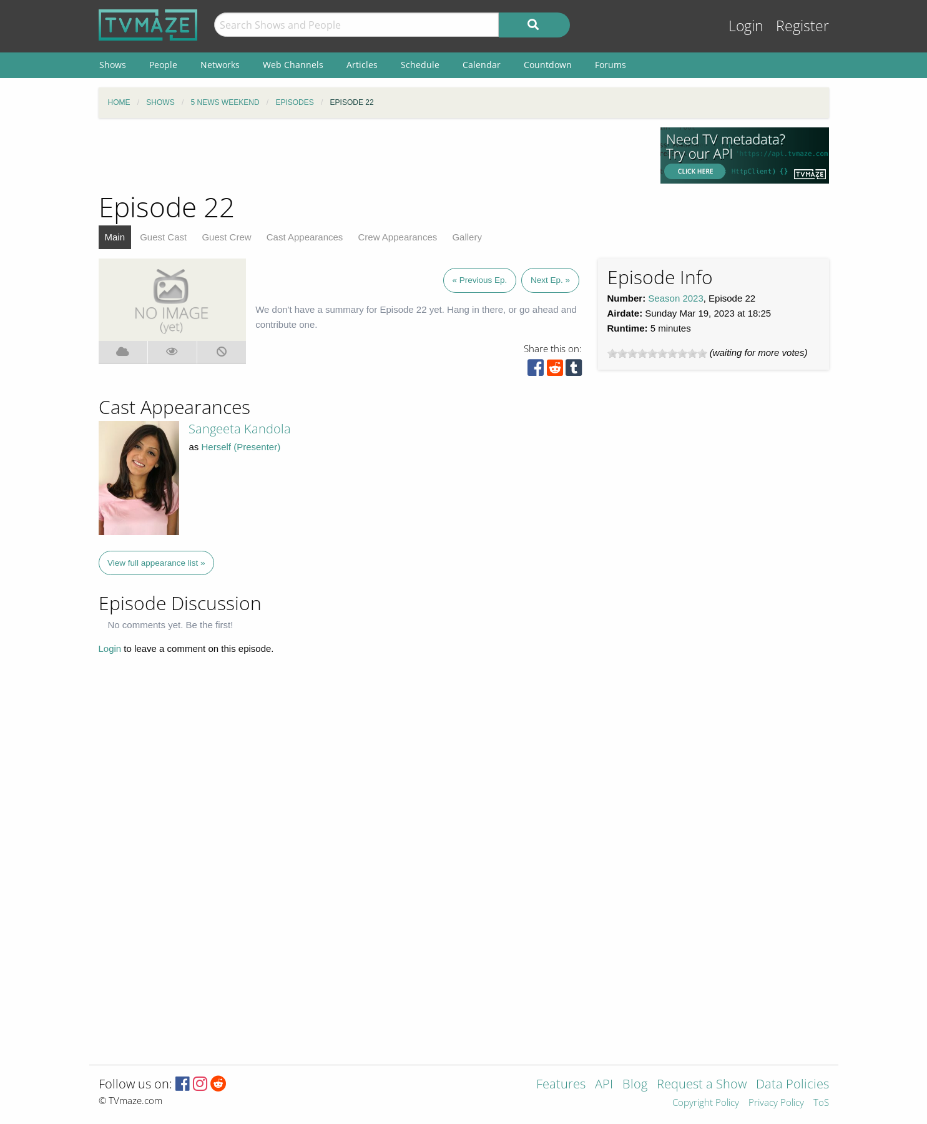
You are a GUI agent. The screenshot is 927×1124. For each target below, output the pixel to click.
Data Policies (792, 1085)
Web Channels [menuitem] (293, 65)
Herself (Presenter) (241, 446)
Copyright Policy (705, 1103)
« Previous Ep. (480, 280)
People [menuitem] (163, 65)
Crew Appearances (398, 237)
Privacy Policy (776, 1103)
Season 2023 (675, 298)
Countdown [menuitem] (548, 65)
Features (561, 1085)
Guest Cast (163, 237)
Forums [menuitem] (610, 65)
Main (115, 237)
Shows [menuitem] (112, 65)
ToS (821, 1103)
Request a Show (702, 1085)
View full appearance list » (156, 563)
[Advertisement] (370, 155)
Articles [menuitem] (362, 65)
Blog (634, 1085)
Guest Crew (226, 237)
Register (802, 26)
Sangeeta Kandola (240, 428)
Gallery (467, 237)
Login (745, 26)
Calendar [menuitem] (482, 65)
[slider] (657, 353)
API (604, 1085)
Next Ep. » (550, 280)
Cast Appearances (305, 237)
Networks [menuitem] (220, 65)
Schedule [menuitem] (420, 65)
